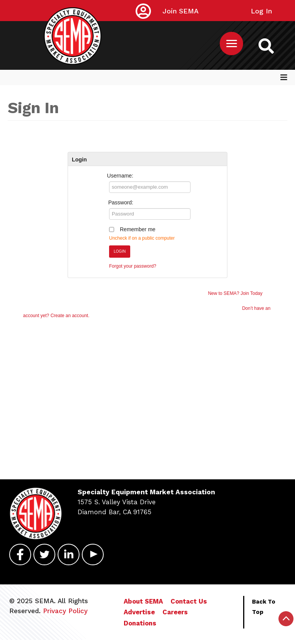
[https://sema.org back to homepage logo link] (266, 45)
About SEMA (143, 601)
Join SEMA (180, 11)
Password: (120, 202)
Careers (175, 612)
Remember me (138, 229)
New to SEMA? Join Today (235, 293)
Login (120, 251)
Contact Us (189, 601)
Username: (120, 176)
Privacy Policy (65, 611)
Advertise (139, 612)
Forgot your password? (132, 266)
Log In (261, 11)
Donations (140, 623)
